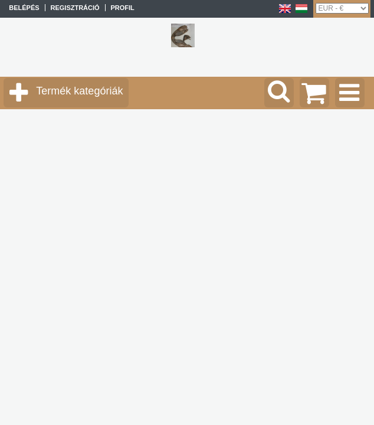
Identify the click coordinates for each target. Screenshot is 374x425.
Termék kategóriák (79, 91)
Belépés (24, 7)
